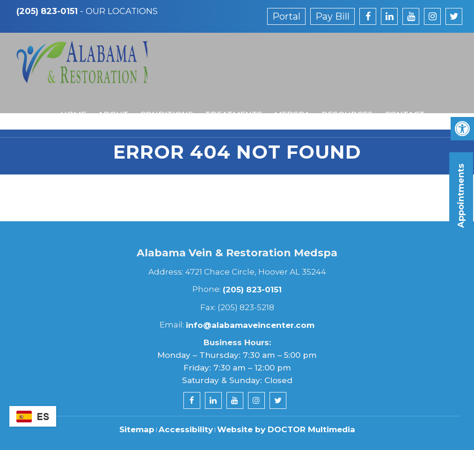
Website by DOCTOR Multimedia (286, 429)
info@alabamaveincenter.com (250, 325)
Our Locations (122, 11)
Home (69, 95)
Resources (340, 95)
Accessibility (186, 429)
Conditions (161, 95)
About (108, 95)
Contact (398, 95)
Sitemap (136, 429)
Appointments (461, 196)
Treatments (228, 95)
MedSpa (286, 95)
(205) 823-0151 (47, 11)
